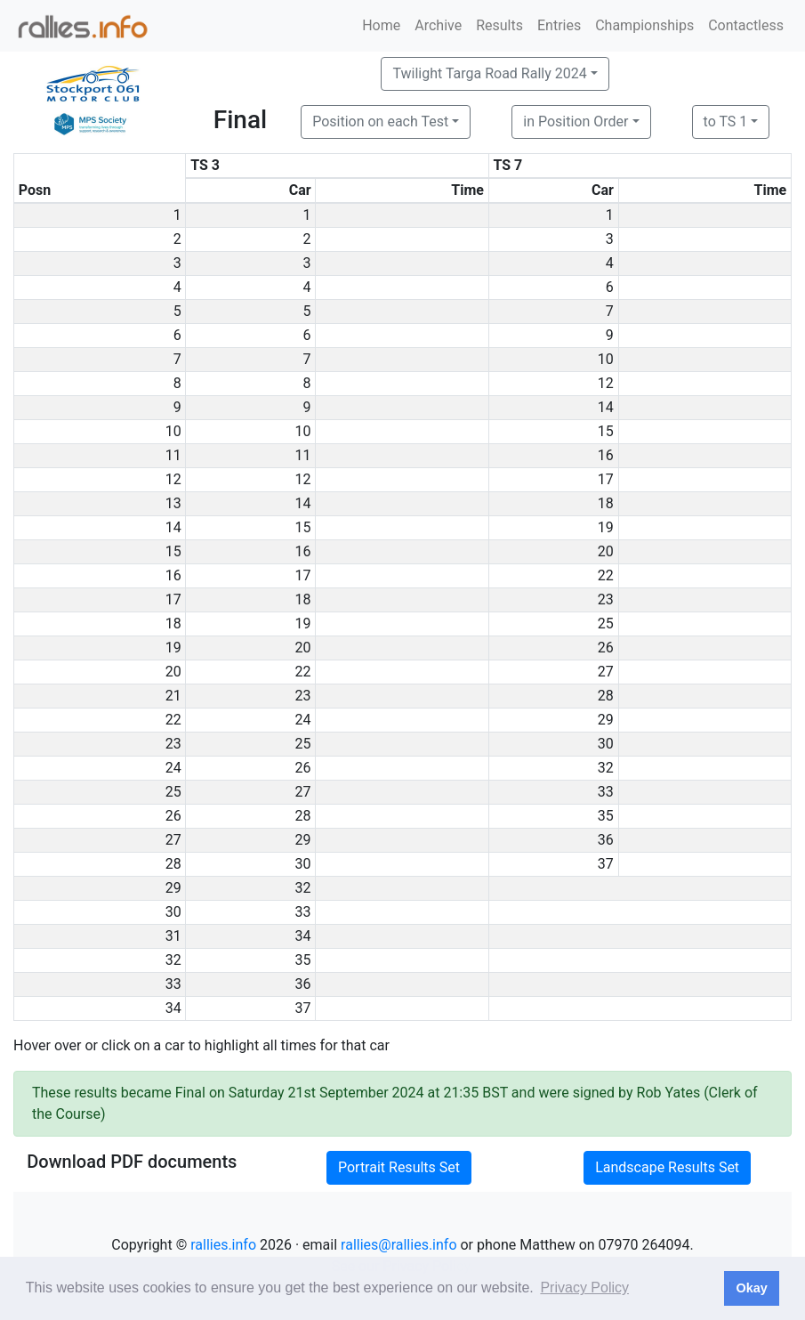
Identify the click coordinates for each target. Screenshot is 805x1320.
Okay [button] (751, 1288)
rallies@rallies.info (398, 1244)
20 (606, 551)
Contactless (746, 25)
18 (606, 503)
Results (499, 25)
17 (606, 479)
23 (606, 599)
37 (606, 863)
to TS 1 (726, 121)
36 (606, 839)
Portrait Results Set (399, 1167)
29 (606, 719)
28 (606, 695)
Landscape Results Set (667, 1167)
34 (303, 935)
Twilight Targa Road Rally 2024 (489, 73)
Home (381, 25)
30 (606, 743)
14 (606, 407)
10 (606, 359)
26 (606, 647)
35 (606, 815)
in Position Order (575, 121)
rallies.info (223, 1244)
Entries (559, 25)
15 (606, 431)
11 (303, 455)
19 (606, 527)
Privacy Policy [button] (584, 1287)
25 (606, 623)
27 (606, 671)
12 (606, 383)
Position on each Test (380, 121)
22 (606, 575)
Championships (644, 25)
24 (303, 719)
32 (606, 767)
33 (606, 791)
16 (606, 455)
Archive (438, 25)
